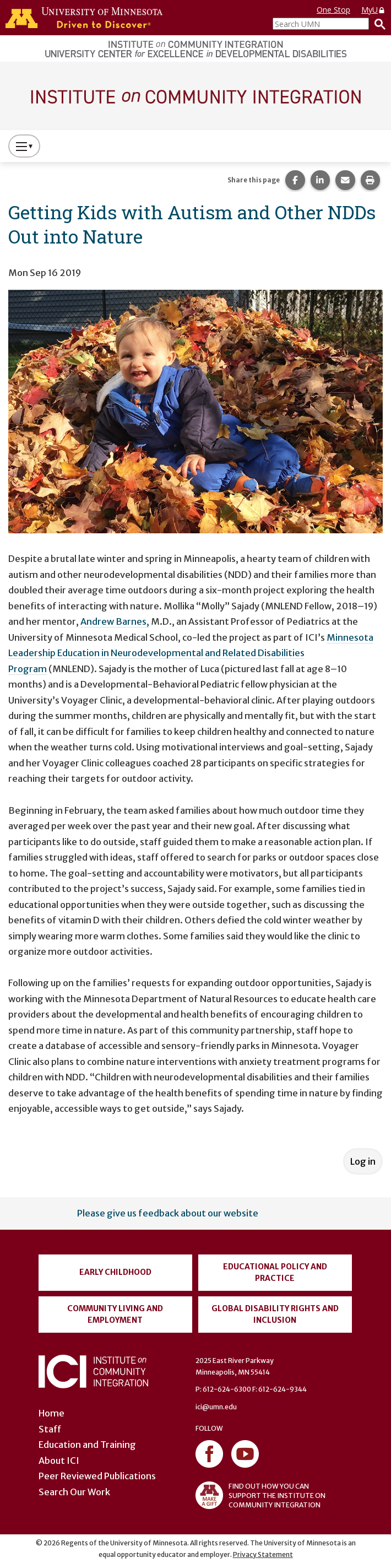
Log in (363, 1161)
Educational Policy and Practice (275, 1272)
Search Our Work (74, 1491)
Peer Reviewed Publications (97, 1475)
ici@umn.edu (216, 1407)
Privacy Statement (263, 1554)
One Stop (333, 9)
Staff (50, 1429)
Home (51, 1413)
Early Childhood (115, 1272)
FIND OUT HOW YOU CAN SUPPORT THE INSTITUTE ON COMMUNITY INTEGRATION (260, 1495)
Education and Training (87, 1444)
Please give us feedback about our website (167, 1213)
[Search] (377, 24)
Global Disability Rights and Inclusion (275, 1314)
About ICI (59, 1460)
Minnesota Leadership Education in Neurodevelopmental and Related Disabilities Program (190, 653)
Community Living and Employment (115, 1314)
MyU (373, 9)
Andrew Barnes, (114, 621)
